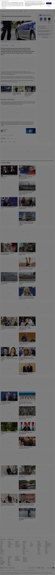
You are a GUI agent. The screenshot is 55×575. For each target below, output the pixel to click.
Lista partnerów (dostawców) (28, 5)
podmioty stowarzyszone (15, 2)
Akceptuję (49, 3)
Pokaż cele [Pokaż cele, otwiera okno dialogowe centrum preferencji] (48, 5)
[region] (27, 4)
